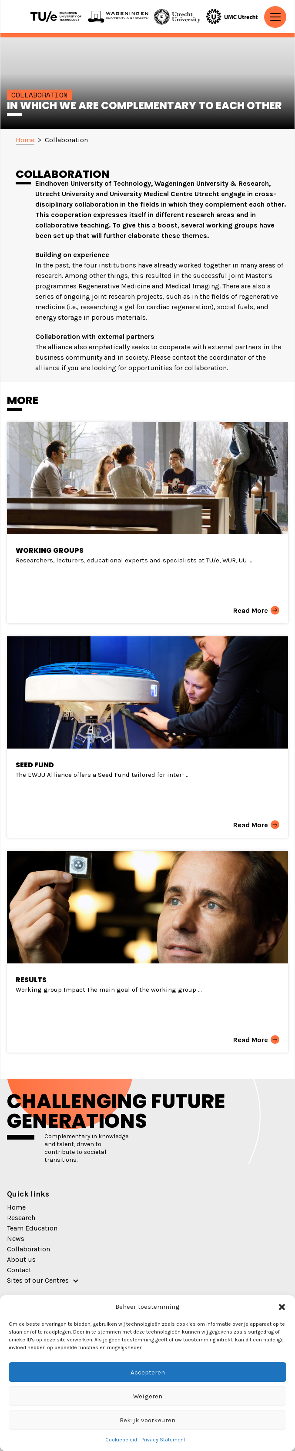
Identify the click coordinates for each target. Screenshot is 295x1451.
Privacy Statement (163, 1440)
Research (21, 1218)
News (15, 1238)
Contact (19, 1270)
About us (21, 1259)
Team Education (32, 1228)
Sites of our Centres (38, 1280)
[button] (282, 1306)
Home (16, 1207)
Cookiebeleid (121, 1440)
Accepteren (148, 1372)
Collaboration (28, 1249)
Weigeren (147, 1396)
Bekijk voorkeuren (147, 1420)
